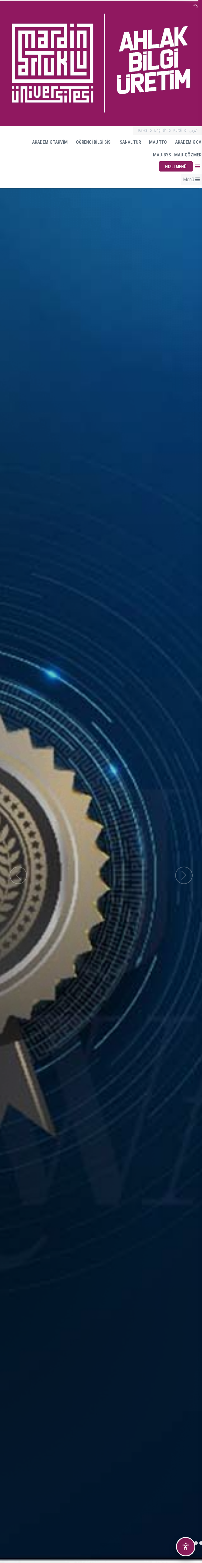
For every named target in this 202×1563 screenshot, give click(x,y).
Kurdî (177, 130)
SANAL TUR (127, 142)
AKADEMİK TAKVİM (47, 142)
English (160, 130)
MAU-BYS (159, 155)
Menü (191, 179)
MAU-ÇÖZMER (187, 155)
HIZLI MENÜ (176, 166)
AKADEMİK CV (185, 142)
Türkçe (142, 130)
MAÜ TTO (155, 142)
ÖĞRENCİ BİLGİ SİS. (91, 142)
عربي (193, 130)
